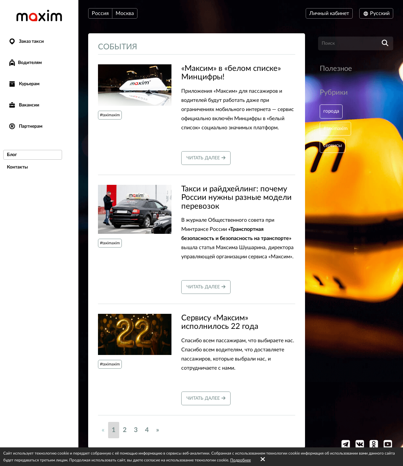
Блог (12, 155)
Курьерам (24, 84)
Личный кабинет (329, 13)
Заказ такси (26, 41)
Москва (125, 13)
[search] (385, 43)
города (331, 111)
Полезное (336, 68)
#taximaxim (110, 115)
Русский (376, 13)
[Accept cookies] (263, 459)
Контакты (17, 167)
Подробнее (240, 460)
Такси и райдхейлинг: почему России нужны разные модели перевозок (236, 197)
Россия (100, 13)
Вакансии (23, 105)
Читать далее (205, 157)
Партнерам (25, 126)
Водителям (25, 63)
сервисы (333, 147)
